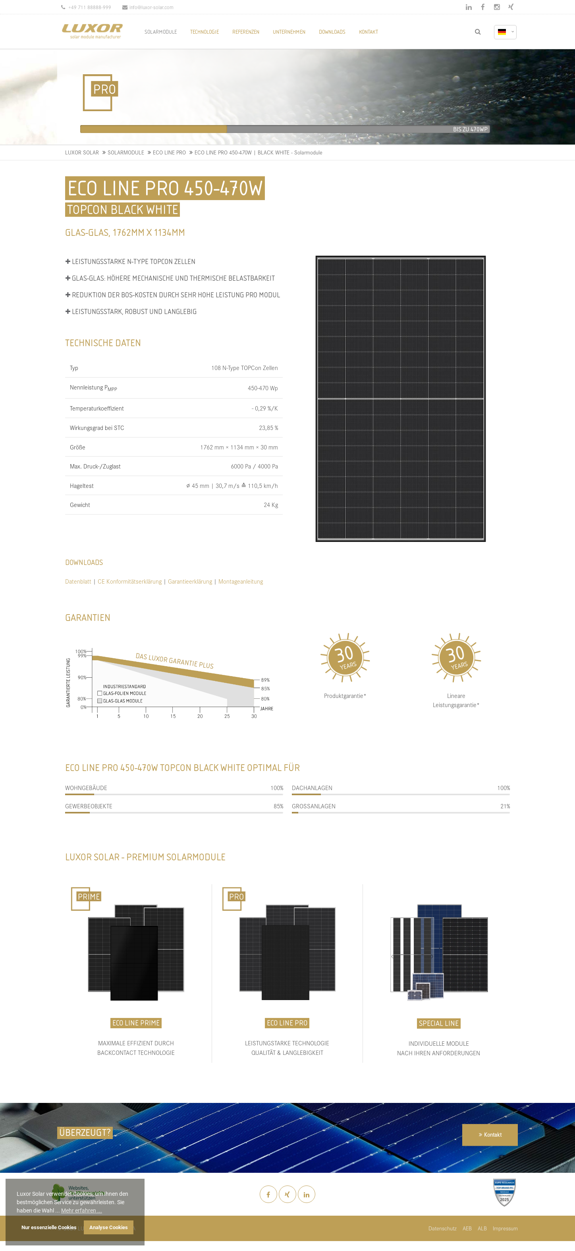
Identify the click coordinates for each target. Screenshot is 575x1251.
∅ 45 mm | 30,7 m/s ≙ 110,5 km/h (232, 485)
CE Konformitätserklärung (130, 581)
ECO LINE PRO (169, 152)
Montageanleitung (240, 581)
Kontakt (493, 1135)
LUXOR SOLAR (82, 152)
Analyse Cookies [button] (108, 1227)
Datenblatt (78, 581)
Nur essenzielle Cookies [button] (49, 1227)
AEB (467, 1228)
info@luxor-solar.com (148, 7)
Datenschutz (442, 1228)
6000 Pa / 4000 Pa (254, 466)
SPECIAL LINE (439, 1023)
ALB (482, 1228)
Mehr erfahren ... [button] (81, 1210)
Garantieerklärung (190, 581)
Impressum (505, 1228)
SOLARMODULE (126, 152)
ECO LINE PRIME (136, 1022)
